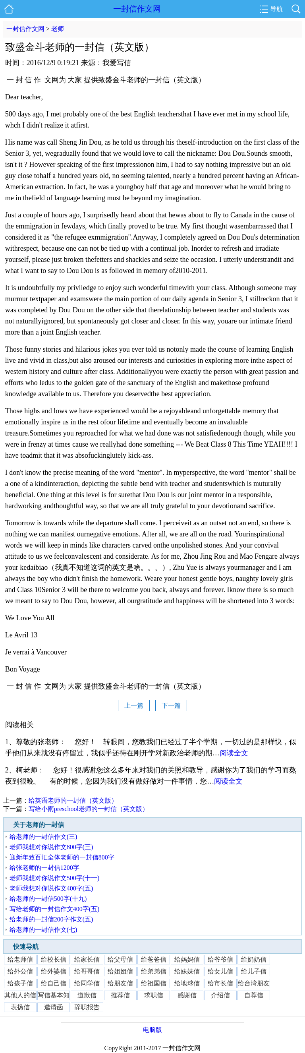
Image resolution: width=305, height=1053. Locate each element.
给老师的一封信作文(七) (43, 929)
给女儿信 (220, 971)
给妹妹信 (187, 971)
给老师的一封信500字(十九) (48, 898)
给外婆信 (53, 971)
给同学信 (87, 983)
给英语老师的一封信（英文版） (73, 800)
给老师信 (20, 959)
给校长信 (53, 959)
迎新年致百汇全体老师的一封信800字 (62, 857)
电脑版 (152, 1029)
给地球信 (187, 983)
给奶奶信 (253, 959)
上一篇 (133, 705)
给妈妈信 (187, 959)
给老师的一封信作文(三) (43, 836)
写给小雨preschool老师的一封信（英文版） (89, 808)
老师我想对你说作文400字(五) (51, 888)
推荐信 (120, 995)
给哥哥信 (87, 971)
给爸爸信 (153, 959)
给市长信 (220, 983)
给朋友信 (120, 983)
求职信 (153, 995)
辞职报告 (87, 1007)
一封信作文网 (137, 8)
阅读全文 (234, 753)
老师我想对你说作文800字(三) (51, 847)
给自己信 (53, 983)
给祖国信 (153, 983)
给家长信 (87, 959)
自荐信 (253, 995)
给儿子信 (253, 971)
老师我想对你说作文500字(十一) (55, 878)
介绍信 (220, 995)
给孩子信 (20, 983)
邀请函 (53, 1007)
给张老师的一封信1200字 (44, 867)
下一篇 (171, 705)
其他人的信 (20, 995)
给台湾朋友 (254, 983)
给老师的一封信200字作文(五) (51, 919)
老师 (57, 28)
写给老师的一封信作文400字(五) (55, 909)
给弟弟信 (153, 971)
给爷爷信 (220, 959)
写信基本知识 (53, 996)
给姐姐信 (120, 971)
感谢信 (187, 995)
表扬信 (20, 1007)
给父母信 (120, 959)
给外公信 (20, 971)
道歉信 (87, 995)
